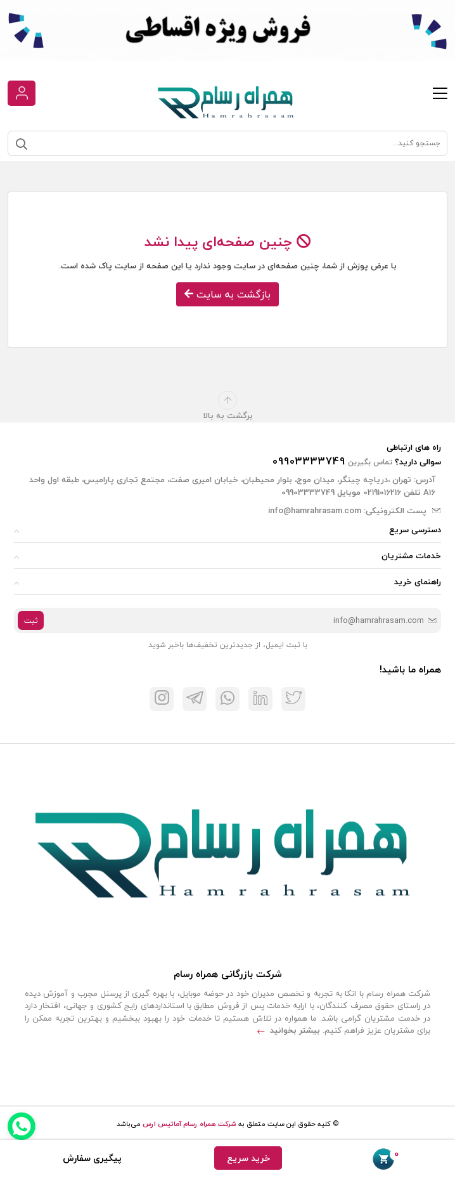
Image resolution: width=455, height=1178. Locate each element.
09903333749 (308, 461)
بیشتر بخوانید (288, 1030)
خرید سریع (248, 1158)
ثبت (31, 620)
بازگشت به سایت (227, 294)
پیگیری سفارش (92, 1158)
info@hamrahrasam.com (314, 511)
